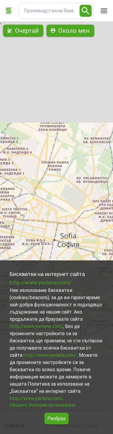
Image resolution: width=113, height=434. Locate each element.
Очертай (23, 31)
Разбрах (56, 418)
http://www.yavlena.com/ (40, 282)
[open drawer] (104, 11)
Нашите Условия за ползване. (43, 405)
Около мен (70, 31)
